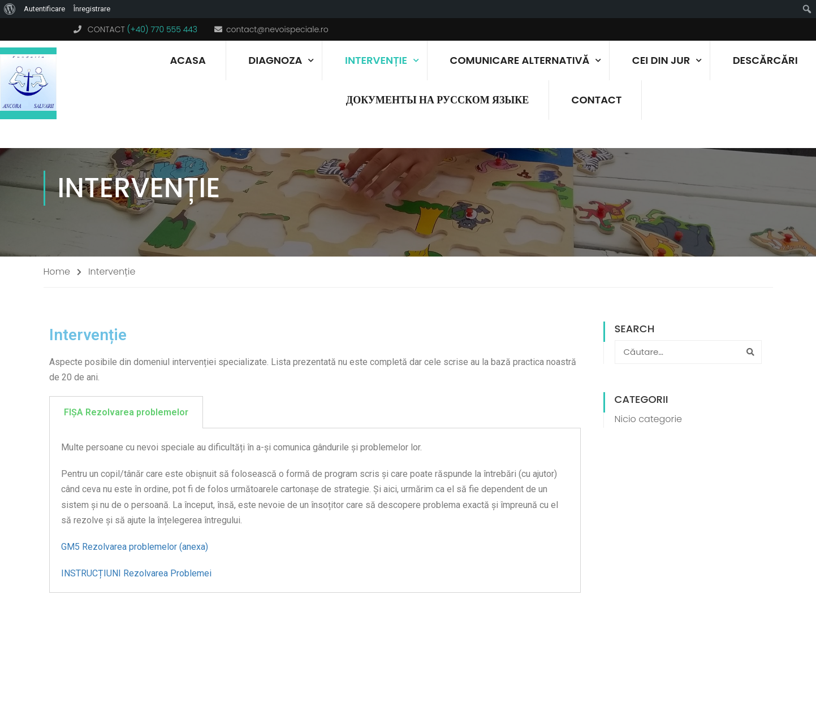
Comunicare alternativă (520, 60)
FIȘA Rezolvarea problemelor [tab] (126, 440)
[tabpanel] (315, 539)
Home (57, 299)
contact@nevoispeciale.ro (277, 29)
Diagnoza (276, 60)
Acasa (188, 60)
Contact (597, 100)
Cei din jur (661, 60)
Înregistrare (92, 9)
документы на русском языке (437, 100)
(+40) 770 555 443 (162, 29)
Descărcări (765, 60)
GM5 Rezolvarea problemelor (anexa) (134, 575)
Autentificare (44, 9)
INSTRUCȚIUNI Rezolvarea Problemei (136, 601)
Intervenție (376, 60)
